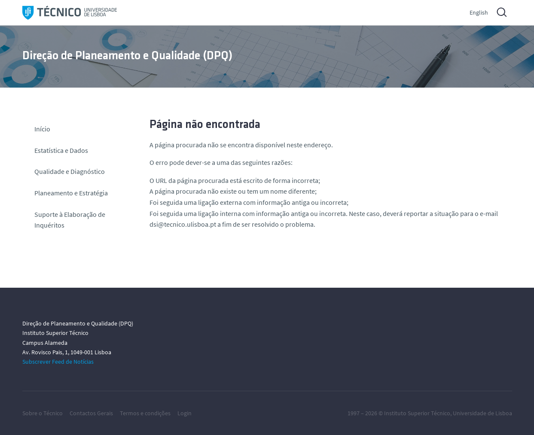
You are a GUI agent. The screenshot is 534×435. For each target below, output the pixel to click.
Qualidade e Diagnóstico (69, 171)
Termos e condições (145, 413)
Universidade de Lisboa (482, 413)
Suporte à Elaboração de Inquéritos (69, 220)
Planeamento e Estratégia (71, 193)
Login (184, 413)
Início (42, 129)
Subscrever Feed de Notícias (58, 361)
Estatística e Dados (61, 150)
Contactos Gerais (91, 413)
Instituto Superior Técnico (417, 413)
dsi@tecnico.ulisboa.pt (183, 224)
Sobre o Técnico (42, 413)
